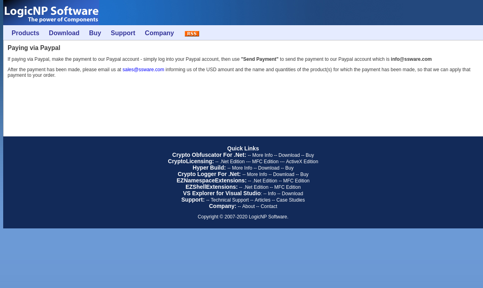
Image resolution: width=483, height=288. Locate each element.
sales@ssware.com (143, 69)
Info (272, 193)
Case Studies (290, 200)
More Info (262, 155)
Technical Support (230, 200)
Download (288, 155)
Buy (310, 155)
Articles (262, 200)
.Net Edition (232, 161)
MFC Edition (265, 161)
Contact (269, 206)
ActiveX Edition (302, 161)
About (248, 206)
